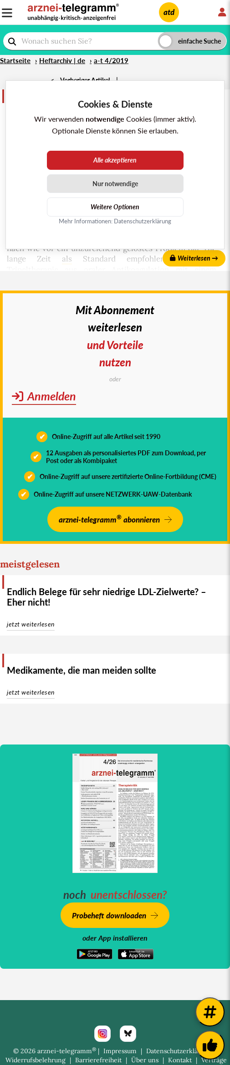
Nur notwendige (115, 183)
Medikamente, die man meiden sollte (81, 670)
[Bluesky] (128, 1034)
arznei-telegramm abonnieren (109, 518)
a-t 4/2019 (111, 60)
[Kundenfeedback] (210, 1045)
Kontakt (180, 1060)
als (67, 259)
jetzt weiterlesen (31, 624)
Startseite (15, 60)
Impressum (120, 1051)
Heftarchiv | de (62, 60)
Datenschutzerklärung (179, 1051)
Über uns (144, 1060)
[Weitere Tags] (210, 1011)
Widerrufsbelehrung (35, 1060)
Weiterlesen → (194, 258)
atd (169, 12)
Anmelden (44, 396)
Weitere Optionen (115, 207)
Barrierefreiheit (98, 1060)
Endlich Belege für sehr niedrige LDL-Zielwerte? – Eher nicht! (106, 596)
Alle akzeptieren (115, 160)
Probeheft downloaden (109, 915)
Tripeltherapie (32, 270)
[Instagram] (102, 1034)
